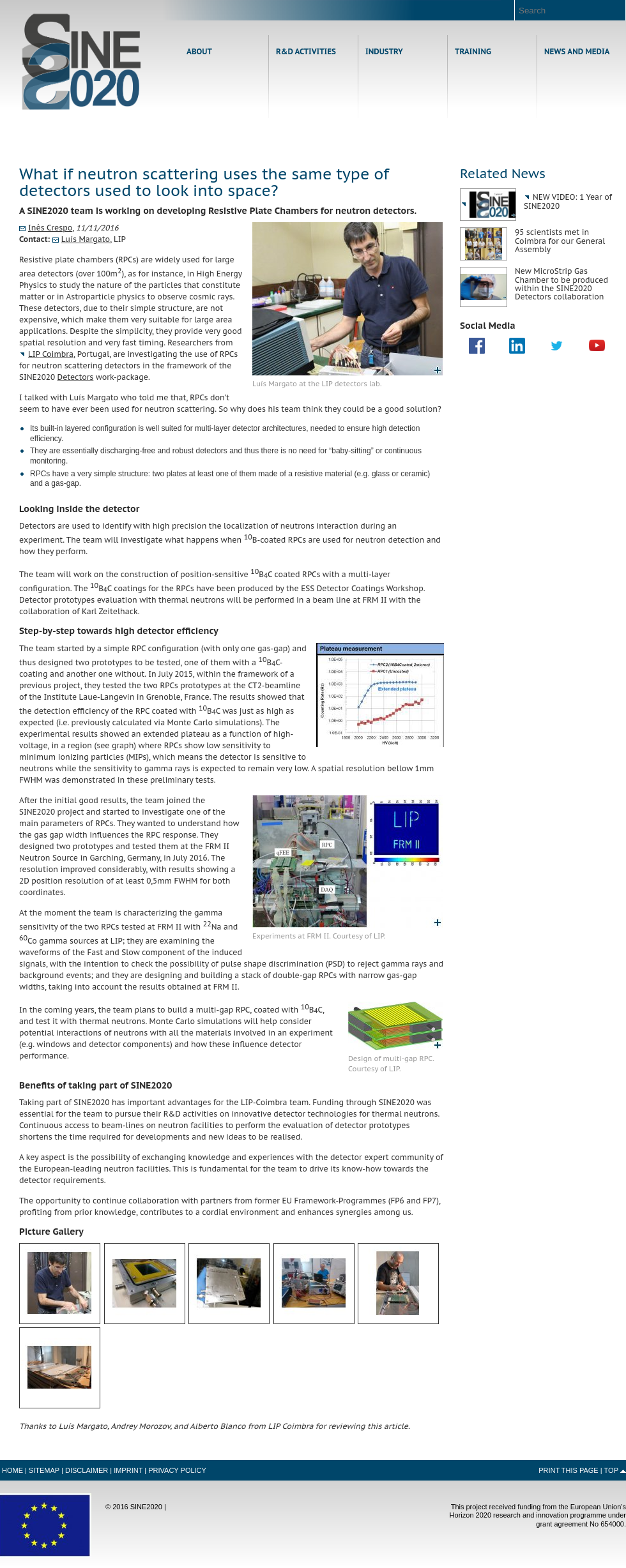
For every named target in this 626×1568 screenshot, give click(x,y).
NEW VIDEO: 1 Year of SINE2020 (568, 201)
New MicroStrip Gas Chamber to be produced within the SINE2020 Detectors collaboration (561, 283)
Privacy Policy (177, 1470)
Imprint (128, 1470)
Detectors (75, 377)
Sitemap (44, 1470)
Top (611, 1470)
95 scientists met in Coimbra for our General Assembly (560, 240)
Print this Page (568, 1470)
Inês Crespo (50, 227)
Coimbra (50, 354)
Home (81, 61)
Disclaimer (86, 1470)
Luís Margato (85, 239)
